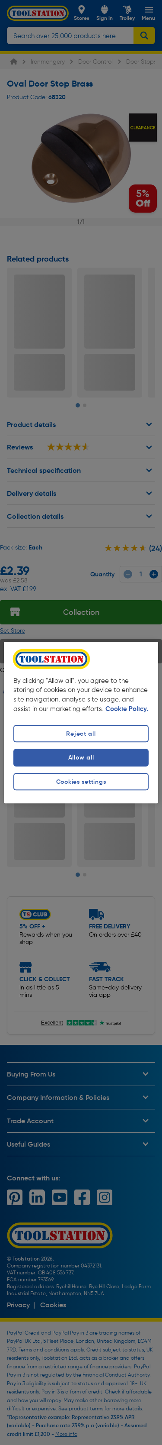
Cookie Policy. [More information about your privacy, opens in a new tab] (126, 709)
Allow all (81, 758)
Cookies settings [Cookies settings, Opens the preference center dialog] (81, 782)
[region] (81, 722)
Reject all (80, 734)
